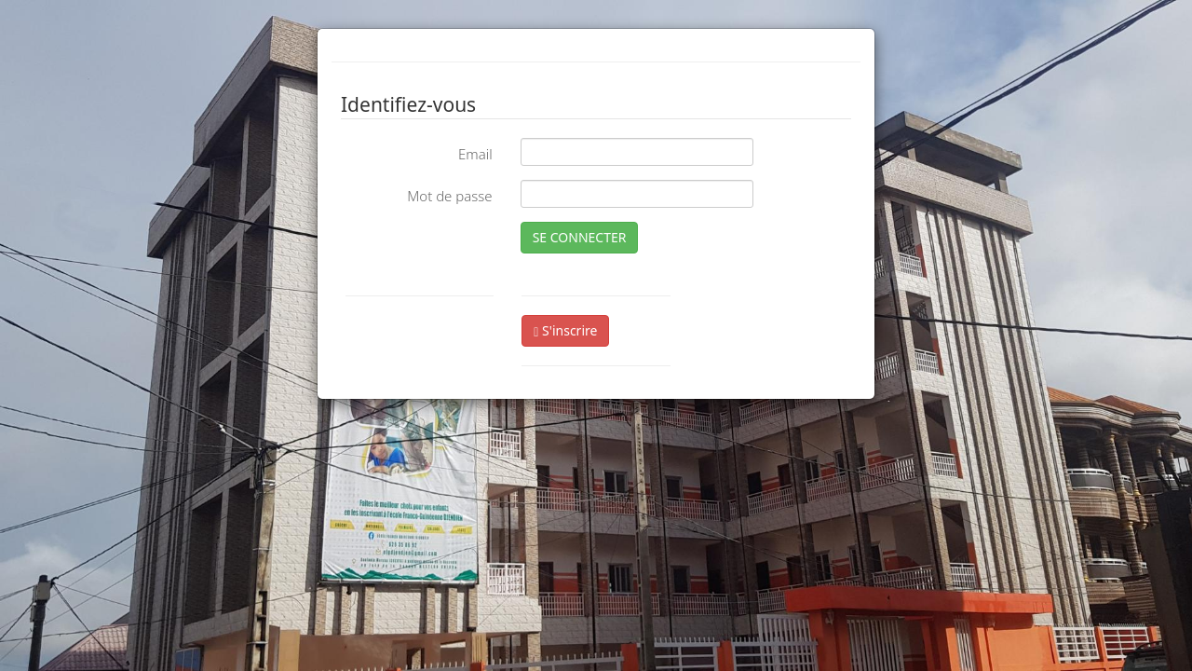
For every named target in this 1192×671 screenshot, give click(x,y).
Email (475, 153)
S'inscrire (565, 330)
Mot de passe (449, 195)
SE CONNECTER (580, 237)
